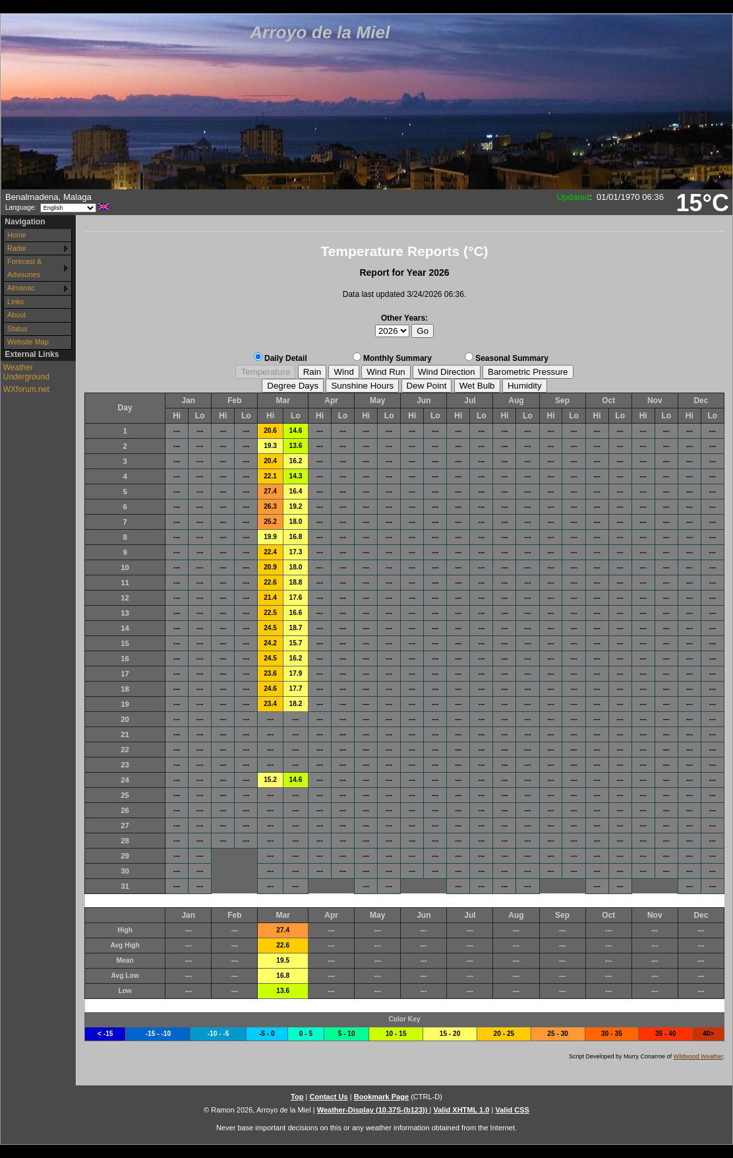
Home (16, 235)
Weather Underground (26, 372)
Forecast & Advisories (24, 267)
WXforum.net (26, 389)
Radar (16, 248)
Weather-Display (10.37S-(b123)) (373, 1110)
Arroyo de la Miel (320, 32)
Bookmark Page (381, 1097)
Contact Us (328, 1097)
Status (17, 329)
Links (15, 302)
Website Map (28, 342)
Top (297, 1097)
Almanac (21, 288)
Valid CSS (512, 1110)
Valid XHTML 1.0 (461, 1110)
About (16, 315)
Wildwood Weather (698, 1056)
